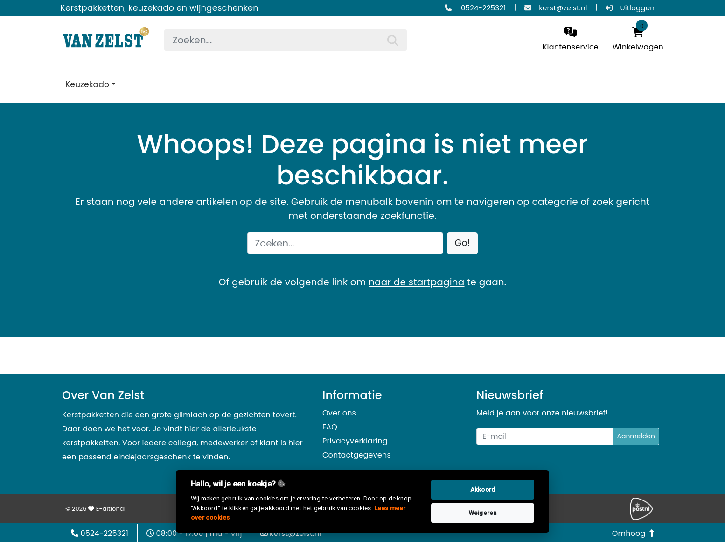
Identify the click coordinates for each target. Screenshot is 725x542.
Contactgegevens (356, 455)
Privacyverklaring (355, 441)
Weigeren (483, 512)
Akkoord (482, 489)
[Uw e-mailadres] (544, 436)
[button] (462, 243)
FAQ (329, 427)
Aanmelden (636, 436)
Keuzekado (87, 84)
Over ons (339, 413)
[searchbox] (285, 40)
